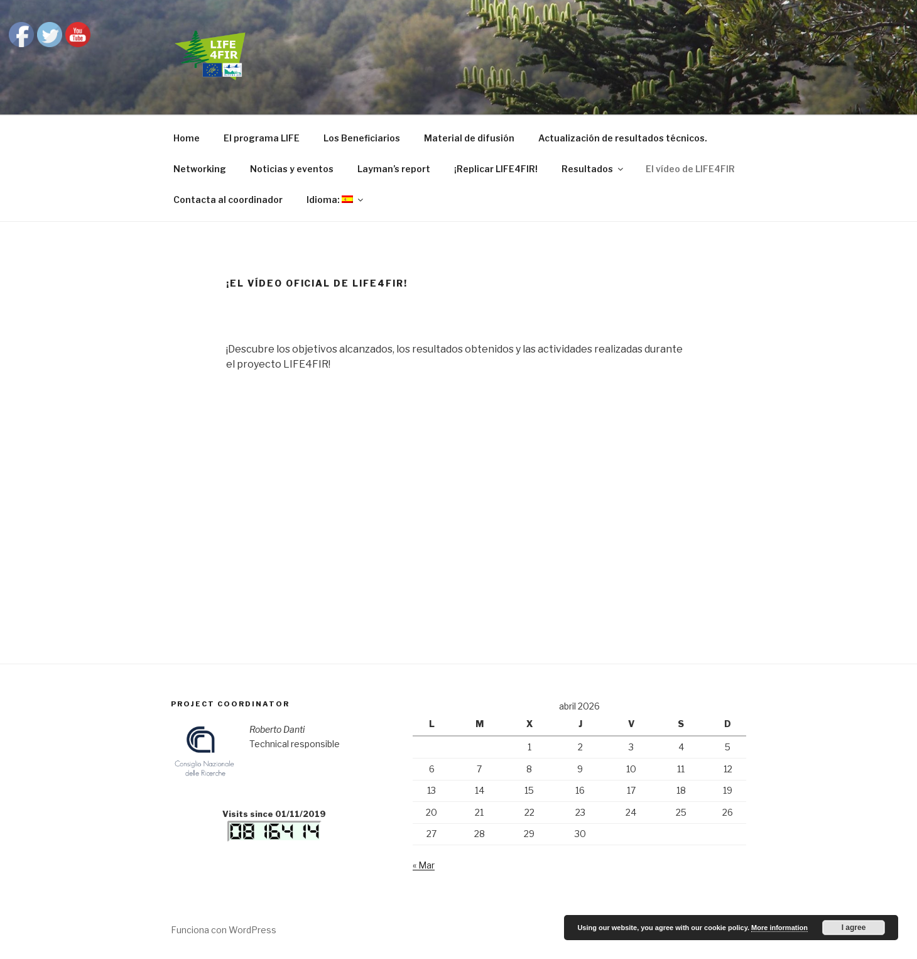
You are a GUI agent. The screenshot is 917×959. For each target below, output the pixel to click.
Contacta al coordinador (228, 199)
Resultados (593, 168)
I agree (854, 927)
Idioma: (336, 199)
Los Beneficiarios (361, 138)
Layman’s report (393, 168)
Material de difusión (469, 138)
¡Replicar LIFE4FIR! (496, 168)
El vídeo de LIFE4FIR (690, 168)
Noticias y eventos (292, 168)
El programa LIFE (262, 138)
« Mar (424, 865)
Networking (199, 168)
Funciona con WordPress (223, 929)
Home (186, 138)
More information (779, 927)
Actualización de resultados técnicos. (622, 138)
